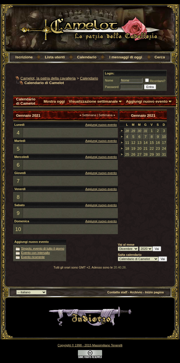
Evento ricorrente (33, 257)
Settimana (88, 115)
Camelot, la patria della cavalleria (48, 78)
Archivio (136, 292)
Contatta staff (117, 292)
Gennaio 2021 (143, 115)
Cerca (159, 57)
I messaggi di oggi (125, 57)
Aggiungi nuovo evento (147, 101)
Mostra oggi (54, 101)
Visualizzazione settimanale (93, 101)
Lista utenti (55, 57)
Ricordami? (155, 81)
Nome (109, 80)
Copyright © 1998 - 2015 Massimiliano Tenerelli (90, 345)
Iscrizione (24, 57)
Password (111, 87)
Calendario (86, 57)
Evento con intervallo (35, 252)
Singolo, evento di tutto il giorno (42, 248)
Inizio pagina (154, 292)
